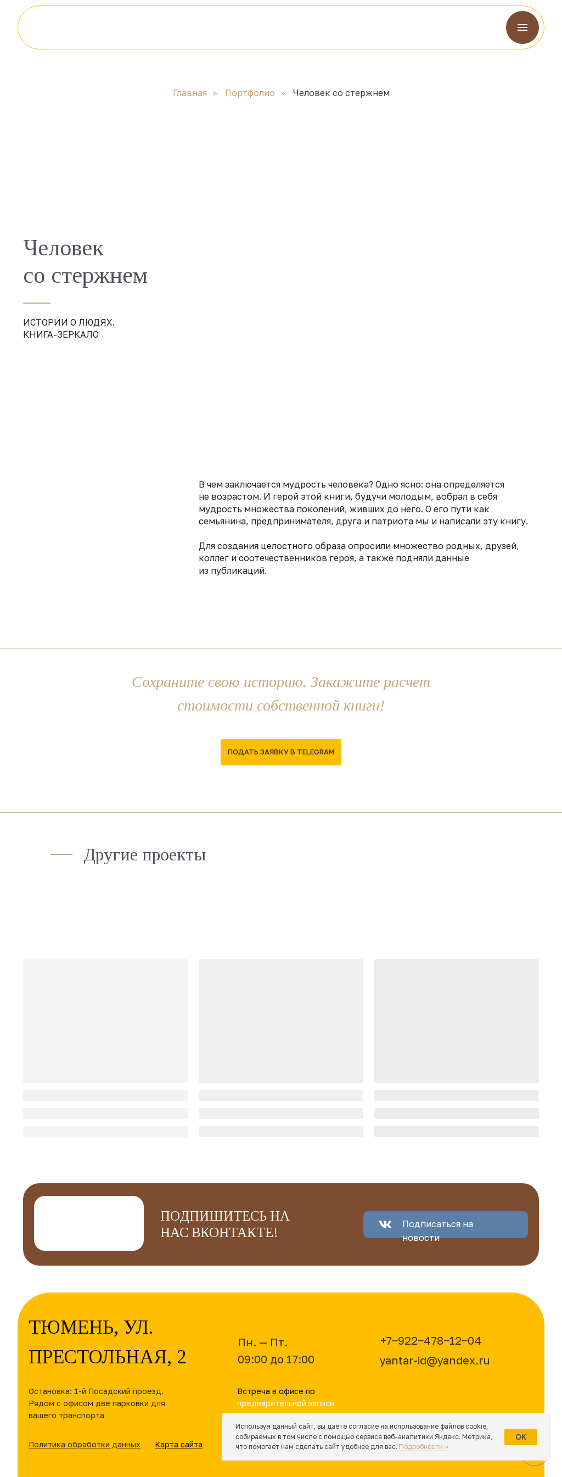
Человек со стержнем (341, 93)
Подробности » (423, 1446)
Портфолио (250, 93)
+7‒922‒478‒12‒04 (430, 1340)
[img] (60, 27)
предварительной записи (285, 1403)
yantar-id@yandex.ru (435, 1360)
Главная (190, 93)
